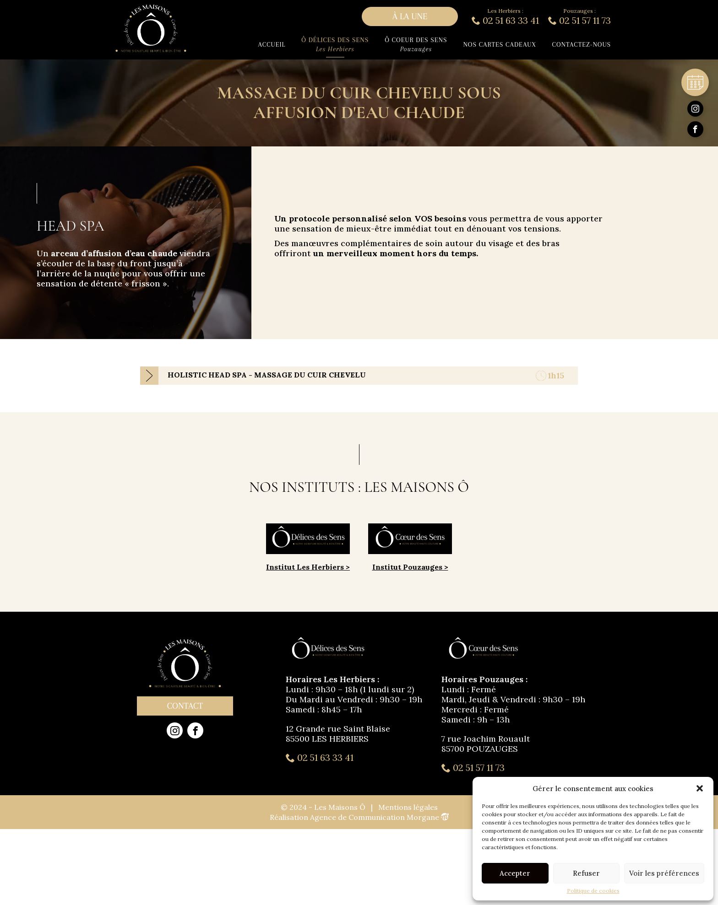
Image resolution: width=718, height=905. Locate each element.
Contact (185, 706)
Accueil (272, 44)
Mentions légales (408, 807)
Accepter (515, 873)
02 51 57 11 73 (473, 767)
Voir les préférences (664, 873)
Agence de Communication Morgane (379, 817)
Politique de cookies (593, 891)
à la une (410, 16)
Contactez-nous (581, 44)
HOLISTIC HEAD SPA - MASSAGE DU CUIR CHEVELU (267, 374)
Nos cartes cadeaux (499, 44)
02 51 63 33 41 (320, 757)
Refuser (586, 873)
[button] (699, 788)
